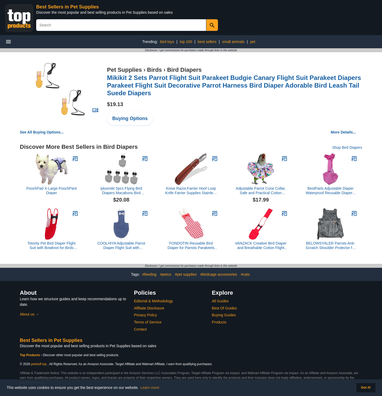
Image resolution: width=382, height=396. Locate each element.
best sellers (207, 42)
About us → (29, 314)
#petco (165, 274)
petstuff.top (38, 364)
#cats (245, 274)
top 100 (186, 42)
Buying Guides (224, 315)
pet (252, 42)
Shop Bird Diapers (347, 147)
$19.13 (115, 104)
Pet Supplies (124, 69)
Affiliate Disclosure (149, 308)
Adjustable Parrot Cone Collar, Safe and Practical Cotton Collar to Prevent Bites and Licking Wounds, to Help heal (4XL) (261, 190)
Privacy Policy (145, 315)
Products (219, 322)
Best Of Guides (224, 308)
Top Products (30, 355)
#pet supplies (186, 274)
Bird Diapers (184, 69)
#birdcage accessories (218, 274)
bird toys (167, 42)
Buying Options (130, 118)
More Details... (343, 132)
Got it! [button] (366, 387)
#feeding (149, 274)
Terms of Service (147, 322)
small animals (233, 42)
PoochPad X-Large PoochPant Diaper (51, 190)
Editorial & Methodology (153, 301)
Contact (140, 329)
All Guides (220, 301)
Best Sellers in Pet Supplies (67, 6)
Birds (154, 69)
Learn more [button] (150, 387)
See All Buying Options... (42, 132)
